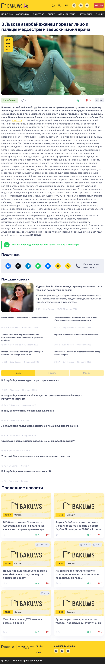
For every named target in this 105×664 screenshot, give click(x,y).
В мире (100, 14)
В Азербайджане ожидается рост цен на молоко (30, 380)
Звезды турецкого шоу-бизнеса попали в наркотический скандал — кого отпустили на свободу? (22, 337)
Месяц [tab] (86, 373)
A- (97, 100)
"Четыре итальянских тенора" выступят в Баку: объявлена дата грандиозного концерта (76, 318)
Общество (38, 14)
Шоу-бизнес (85, 14)
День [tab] (18, 373)
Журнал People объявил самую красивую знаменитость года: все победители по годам (77, 574)
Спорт (51, 14)
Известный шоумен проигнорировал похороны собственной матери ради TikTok (22, 353)
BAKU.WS (17, 120)
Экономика (22, 14)
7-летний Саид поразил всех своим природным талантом (35, 456)
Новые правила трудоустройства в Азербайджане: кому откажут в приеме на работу (25, 574)
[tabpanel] (52, 430)
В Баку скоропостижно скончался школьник (27, 410)
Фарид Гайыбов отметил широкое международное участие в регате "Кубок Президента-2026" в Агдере (78, 526)
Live (99, 5)
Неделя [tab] (52, 373)
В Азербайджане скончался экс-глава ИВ (26, 471)
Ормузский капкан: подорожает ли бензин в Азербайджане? (38, 440)
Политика (7, 14)
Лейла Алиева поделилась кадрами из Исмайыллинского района (39, 425)
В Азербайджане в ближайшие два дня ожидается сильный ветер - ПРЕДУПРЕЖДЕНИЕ (41, 397)
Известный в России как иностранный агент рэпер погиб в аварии (77, 353)
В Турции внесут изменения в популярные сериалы (24, 317)
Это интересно (66, 14)
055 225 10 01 (91, 267)
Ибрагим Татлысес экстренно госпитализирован (76, 334)
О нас (39, 646)
